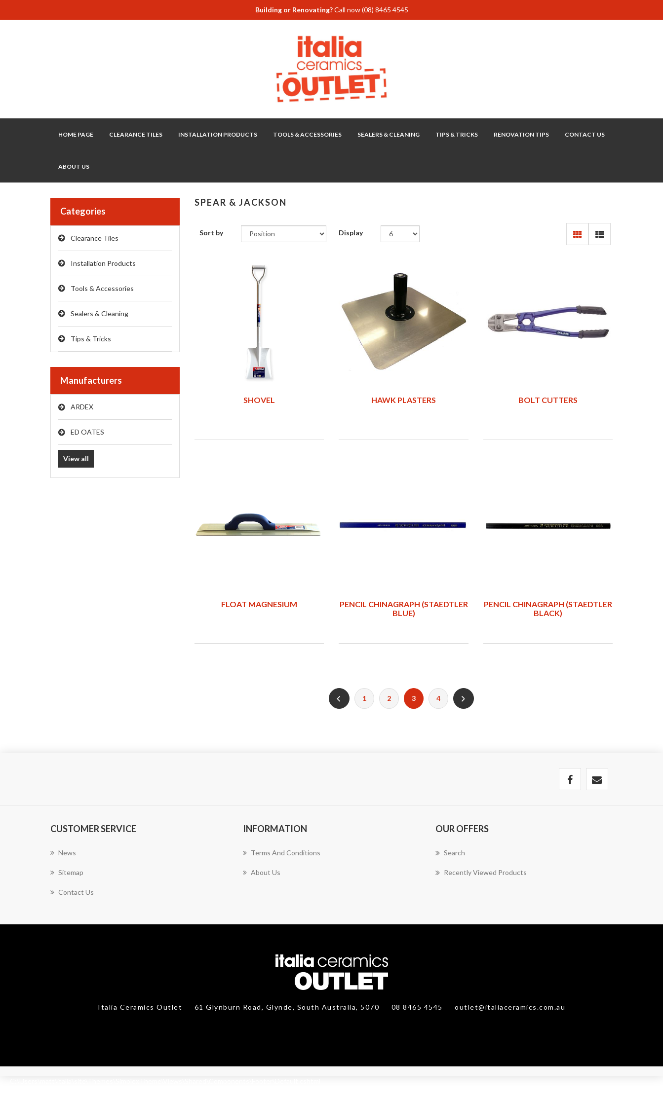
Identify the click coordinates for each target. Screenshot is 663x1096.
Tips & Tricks (91, 338)
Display (351, 232)
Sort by (211, 232)
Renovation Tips (521, 134)
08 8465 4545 (418, 1007)
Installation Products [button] (217, 134)
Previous (339, 698)
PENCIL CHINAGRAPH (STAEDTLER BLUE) (404, 608)
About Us (73, 166)
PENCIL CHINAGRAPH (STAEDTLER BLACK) (548, 608)
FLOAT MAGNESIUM (259, 604)
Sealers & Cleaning (99, 313)
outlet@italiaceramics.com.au (510, 1007)
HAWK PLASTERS (403, 399)
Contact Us (585, 134)
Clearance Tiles (135, 134)
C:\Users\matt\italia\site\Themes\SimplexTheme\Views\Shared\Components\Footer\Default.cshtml (165, 1081)
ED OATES (87, 432)
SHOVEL (259, 399)
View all (76, 458)
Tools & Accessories (102, 288)
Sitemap (66, 872)
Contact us (72, 892)
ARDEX (82, 406)
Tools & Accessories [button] (307, 134)
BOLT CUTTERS (548, 399)
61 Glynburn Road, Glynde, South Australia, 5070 (288, 1007)
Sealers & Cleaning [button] (388, 134)
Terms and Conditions (281, 852)
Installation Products (103, 263)
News (63, 852)
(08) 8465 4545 (385, 9)
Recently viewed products (481, 872)
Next (463, 698)
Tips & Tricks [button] (456, 134)
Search (450, 853)
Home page (75, 134)
